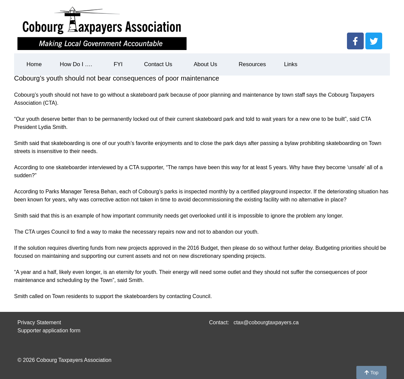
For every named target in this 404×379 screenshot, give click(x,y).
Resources (252, 64)
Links (290, 64)
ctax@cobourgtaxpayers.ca (265, 322)
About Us (207, 64)
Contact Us (159, 64)
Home (34, 64)
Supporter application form (49, 330)
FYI (120, 64)
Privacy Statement (39, 322)
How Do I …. (77, 64)
